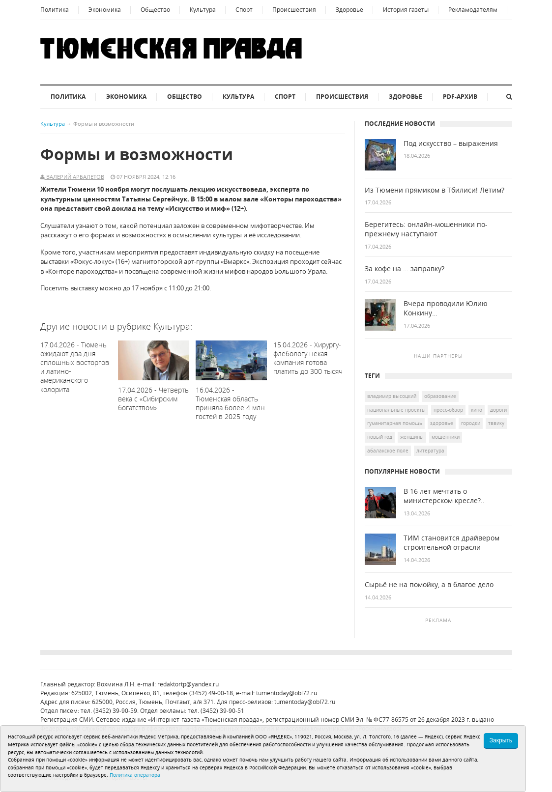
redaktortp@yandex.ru (188, 684)
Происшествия (294, 9)
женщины (412, 436)
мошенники (446, 436)
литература (430, 450)
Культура (203, 9)
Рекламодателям (472, 9)
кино (476, 409)
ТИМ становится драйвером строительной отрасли (451, 543)
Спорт (244, 9)
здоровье (441, 423)
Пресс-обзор (448, 409)
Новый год (379, 436)
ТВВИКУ (496, 423)
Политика (54, 9)
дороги (498, 409)
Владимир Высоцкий (391, 396)
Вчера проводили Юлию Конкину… (446, 308)
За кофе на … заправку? (404, 268)
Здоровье (349, 9)
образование (440, 396)
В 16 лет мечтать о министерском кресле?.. (444, 496)
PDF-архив (460, 96)
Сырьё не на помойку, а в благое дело (429, 584)
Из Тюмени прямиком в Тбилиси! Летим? (434, 190)
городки (470, 423)
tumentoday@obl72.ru (286, 693)
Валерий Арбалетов (74, 176)
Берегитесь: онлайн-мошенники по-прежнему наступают (426, 229)
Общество (155, 9)
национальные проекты (396, 409)
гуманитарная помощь (394, 423)
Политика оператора (135, 774)
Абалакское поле (387, 450)
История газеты (406, 9)
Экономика (104, 9)
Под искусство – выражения (451, 143)
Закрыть (501, 740)
